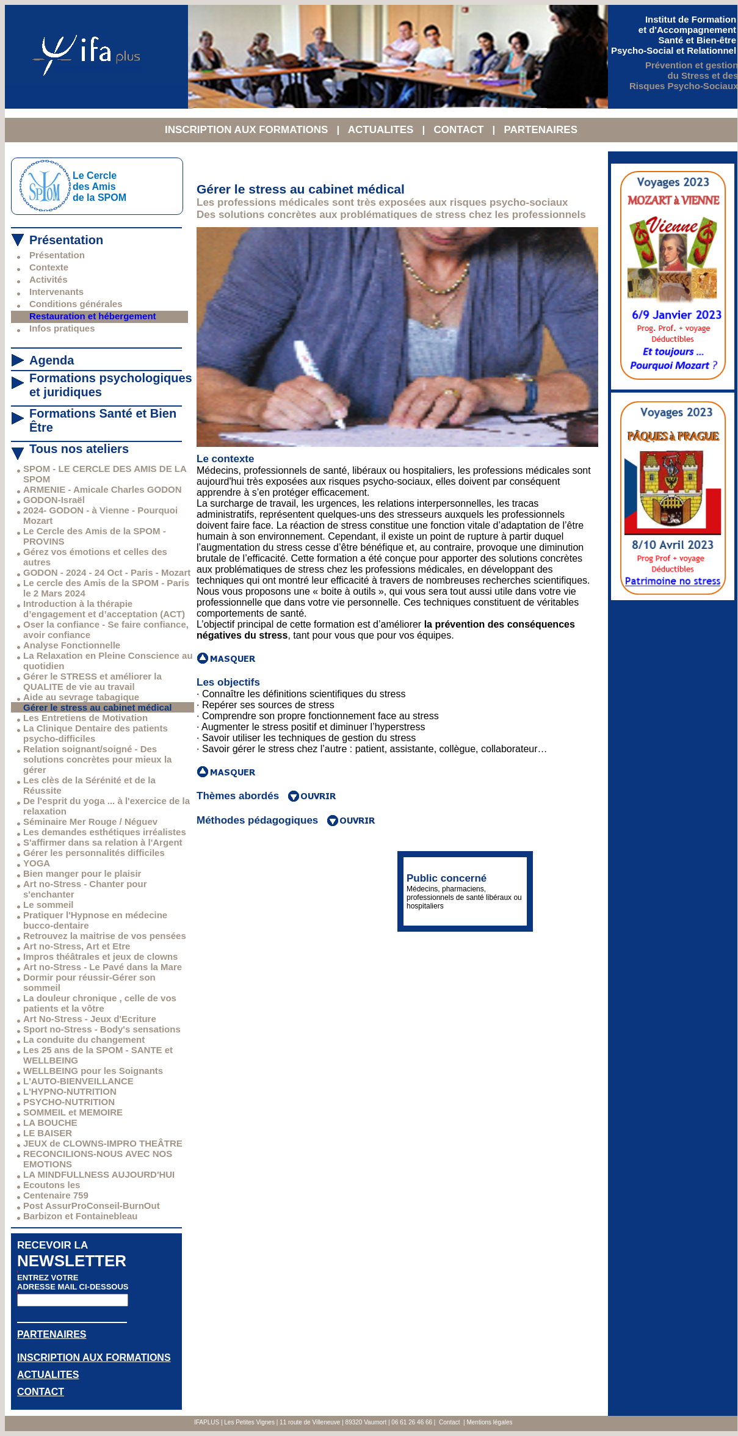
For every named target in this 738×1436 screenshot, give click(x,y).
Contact (449, 1422)
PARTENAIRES (540, 130)
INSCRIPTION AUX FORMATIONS (248, 130)
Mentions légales (489, 1422)
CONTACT (460, 130)
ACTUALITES (382, 130)
